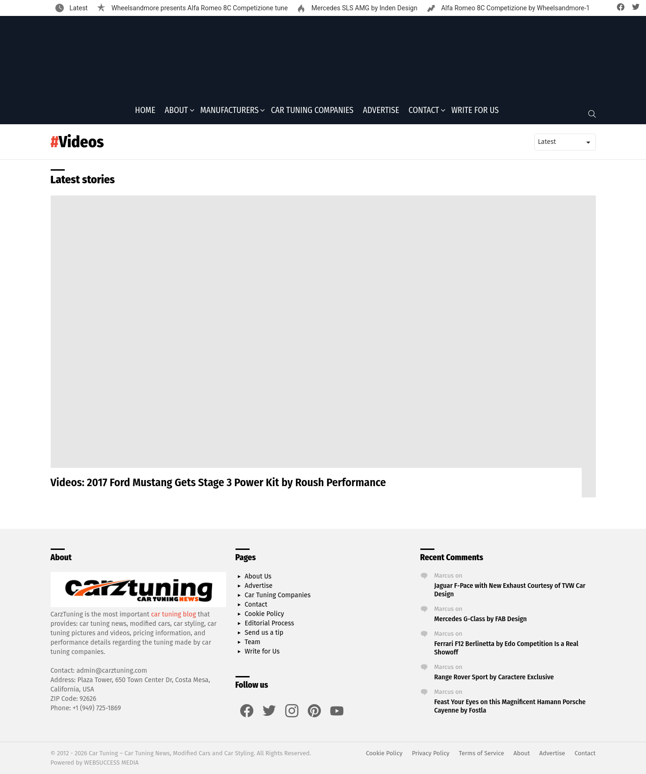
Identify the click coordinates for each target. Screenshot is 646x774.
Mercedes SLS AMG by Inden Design (363, 8)
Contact (424, 113)
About (176, 113)
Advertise (381, 113)
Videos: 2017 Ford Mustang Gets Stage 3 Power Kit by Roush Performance (218, 485)
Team (253, 642)
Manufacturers (229, 113)
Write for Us (475, 113)
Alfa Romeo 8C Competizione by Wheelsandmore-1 (515, 8)
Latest (78, 8)
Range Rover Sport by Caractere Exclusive (494, 677)
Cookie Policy (264, 614)
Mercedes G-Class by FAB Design (480, 619)
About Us (258, 576)
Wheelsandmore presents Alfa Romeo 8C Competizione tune (199, 8)
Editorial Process (269, 623)
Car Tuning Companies (312, 113)
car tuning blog (173, 614)
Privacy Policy (430, 753)
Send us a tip (264, 633)
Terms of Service (481, 753)
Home (145, 113)
